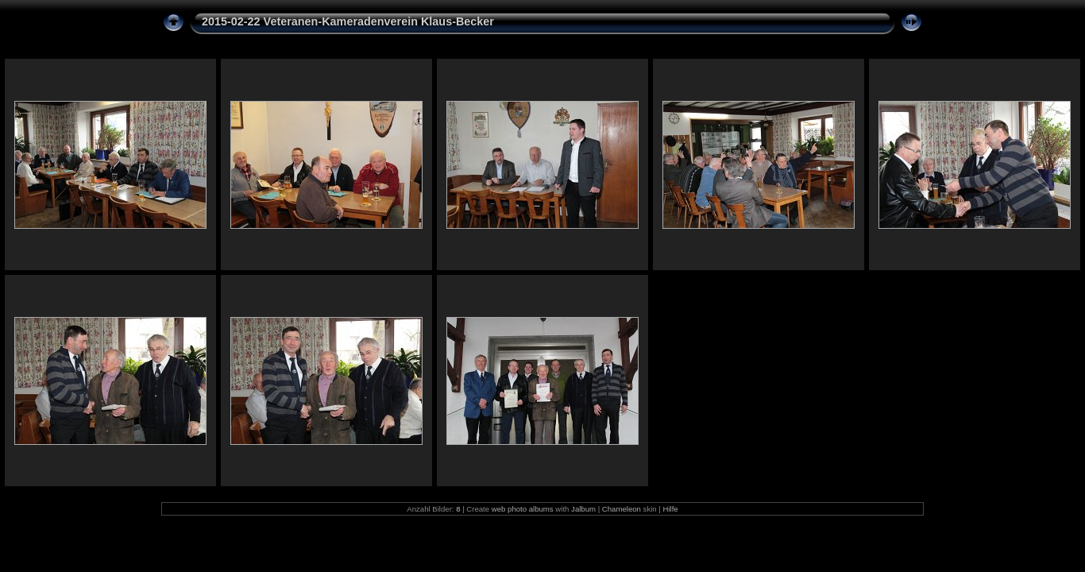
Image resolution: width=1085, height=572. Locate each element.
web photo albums (523, 508)
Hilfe (670, 508)
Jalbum (583, 508)
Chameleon (621, 508)
